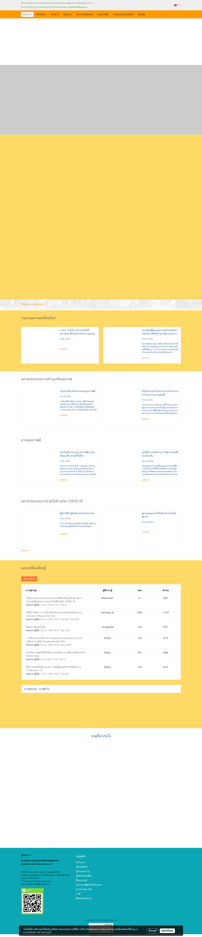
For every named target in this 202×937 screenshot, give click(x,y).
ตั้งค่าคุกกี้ (153, 930)
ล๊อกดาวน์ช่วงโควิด (35, 627)
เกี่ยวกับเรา (41, 14)
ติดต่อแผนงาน (84, 898)
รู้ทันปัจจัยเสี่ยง (84, 875)
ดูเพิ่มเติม (64, 348)
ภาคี (78, 893)
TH (177, 5)
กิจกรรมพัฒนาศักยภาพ (88, 884)
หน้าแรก (27, 14)
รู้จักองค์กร (82, 866)
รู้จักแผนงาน (82, 871)
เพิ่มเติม (141, 14)
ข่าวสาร (55, 14)
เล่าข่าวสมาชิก (84, 889)
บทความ (67, 14)
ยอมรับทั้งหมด (167, 930)
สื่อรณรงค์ (81, 880)
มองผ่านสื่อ (102, 14)
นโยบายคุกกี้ (46, 932)
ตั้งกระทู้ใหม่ (29, 578)
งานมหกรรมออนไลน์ (123, 14)
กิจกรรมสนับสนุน (84, 14)
